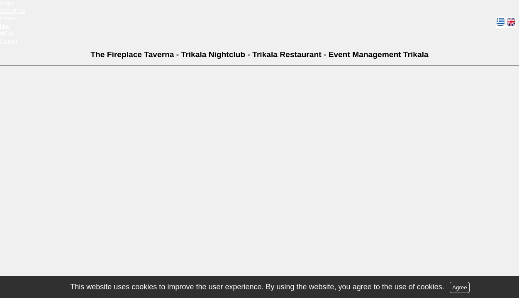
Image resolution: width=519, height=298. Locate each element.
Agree (459, 287)
